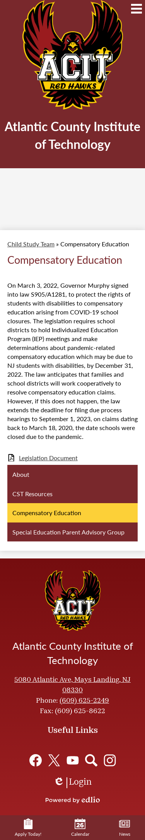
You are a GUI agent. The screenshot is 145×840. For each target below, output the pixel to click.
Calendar (80, 827)
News (124, 827)
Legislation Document (48, 457)
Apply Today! (28, 827)
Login (72, 782)
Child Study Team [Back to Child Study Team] (31, 243)
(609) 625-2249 (84, 701)
